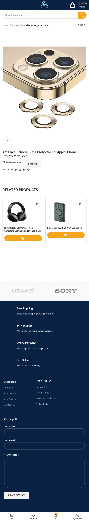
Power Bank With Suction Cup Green (64, 228)
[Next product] (85, 25)
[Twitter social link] (16, 170)
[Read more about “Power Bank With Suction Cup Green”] (66, 235)
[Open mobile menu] (4, 5)
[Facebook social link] (12, 170)
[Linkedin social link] (24, 170)
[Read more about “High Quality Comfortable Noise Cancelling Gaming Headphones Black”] (23, 238)
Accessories (17, 25)
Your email (44, 443)
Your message (44, 463)
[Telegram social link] (28, 170)
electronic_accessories (37, 25)
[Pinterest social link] (20, 170)
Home (5, 25)
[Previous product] (78, 25)
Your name (44, 429)
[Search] (44, 15)
